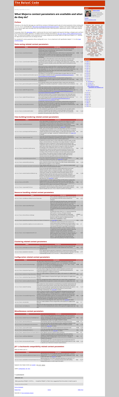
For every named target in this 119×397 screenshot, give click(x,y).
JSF (26, 368)
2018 (87, 75)
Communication (93, 26)
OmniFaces (91, 41)
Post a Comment (19, 387)
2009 (87, 101)
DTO (89, 31)
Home (49, 389)
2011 (87, 97)
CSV (89, 28)
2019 (87, 73)
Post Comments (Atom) (27, 393)
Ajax (93, 25)
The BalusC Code (27, 2)
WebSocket (97, 54)
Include (100, 34)
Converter (100, 27)
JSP (93, 38)
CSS (87, 28)
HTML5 (88, 34)
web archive (30, 32)
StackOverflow (93, 48)
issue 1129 (73, 133)
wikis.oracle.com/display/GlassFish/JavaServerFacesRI (45, 26)
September (90, 85)
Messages (94, 39)
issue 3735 (49, 326)
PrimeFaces (97, 43)
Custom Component (95, 28)
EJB (87, 32)
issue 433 (74, 176)
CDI (88, 26)
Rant (90, 45)
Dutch (93, 31)
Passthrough (99, 41)
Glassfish (97, 33)
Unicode (88, 51)
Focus (94, 33)
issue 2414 (60, 159)
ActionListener (88, 25)
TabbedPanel (100, 48)
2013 (87, 94)
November (90, 81)
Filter (90, 33)
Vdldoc (99, 53)
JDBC (94, 36)
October (90, 83)
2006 (87, 106)
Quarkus (101, 43)
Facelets (101, 32)
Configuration (21, 368)
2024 (87, 65)
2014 (87, 92)
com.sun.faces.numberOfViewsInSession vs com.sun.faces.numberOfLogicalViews (54, 99)
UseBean (100, 51)
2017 (87, 76)
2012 (87, 96)
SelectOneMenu (98, 46)
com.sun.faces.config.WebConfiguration (69, 33)
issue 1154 (63, 127)
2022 (87, 68)
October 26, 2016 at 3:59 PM (21, 384)
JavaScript (89, 36)
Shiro (99, 47)
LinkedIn (86, 18)
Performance (90, 42)
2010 (87, 99)
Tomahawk (88, 50)
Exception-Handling (94, 32)
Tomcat (93, 50)
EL (89, 32)
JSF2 (29, 368)
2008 (87, 102)
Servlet (94, 47)
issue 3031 (55, 330)
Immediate (95, 34)
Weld (101, 54)
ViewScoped (90, 54)
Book (102, 25)
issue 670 (67, 299)
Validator (96, 52)
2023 (87, 66)
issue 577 (54, 356)
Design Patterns (94, 29)
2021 (87, 70)
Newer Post (17, 389)
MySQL (98, 39)
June (89, 90)
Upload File (94, 51)
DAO (101, 28)
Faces (87, 33)
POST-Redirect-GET (90, 43)
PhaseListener (98, 42)
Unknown (17, 377)
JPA (97, 36)
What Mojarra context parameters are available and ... (95, 87)
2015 (87, 80)
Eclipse (101, 31)
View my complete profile (90, 19)
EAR (97, 31)
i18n (91, 34)
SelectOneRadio (88, 47)
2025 (87, 63)
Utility (91, 52)
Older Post (80, 389)
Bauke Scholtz (96, 10)
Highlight (101, 33)
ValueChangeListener (92, 53)
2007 (87, 104)
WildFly (96, 55)
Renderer (98, 45)
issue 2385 (54, 289)
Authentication (97, 25)
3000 (87, 61)
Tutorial (101, 50)
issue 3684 (54, 220)
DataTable (88, 29)
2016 (87, 78)
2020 (87, 71)
